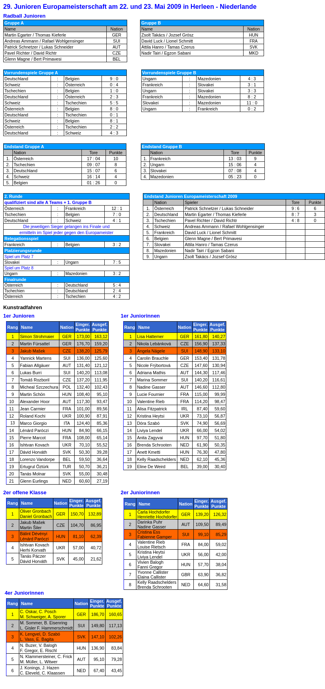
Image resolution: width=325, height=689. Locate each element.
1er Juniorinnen (140, 316)
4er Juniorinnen (24, 593)
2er (7, 492)
